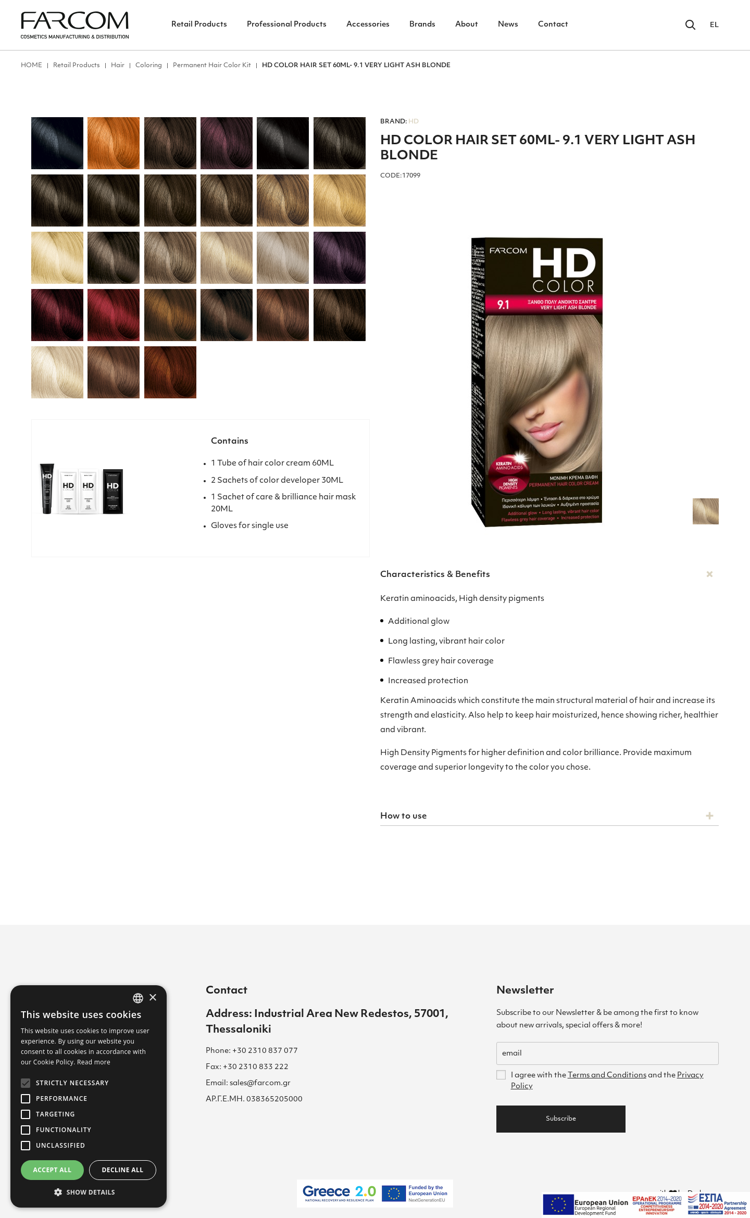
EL (714, 25)
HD (399, 122)
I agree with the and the (607, 1081)
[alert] (88, 1096)
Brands (422, 25)
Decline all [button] (123, 1169)
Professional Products (287, 25)
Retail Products (199, 25)
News (508, 25)
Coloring (148, 65)
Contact (553, 25)
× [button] (152, 998)
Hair (117, 65)
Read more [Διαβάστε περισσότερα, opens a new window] (93, 1062)
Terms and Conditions (607, 1075)
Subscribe (561, 1119)
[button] (88, 1192)
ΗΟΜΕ (31, 65)
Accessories (368, 25)
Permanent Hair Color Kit (212, 65)
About (466, 25)
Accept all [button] (52, 1169)
